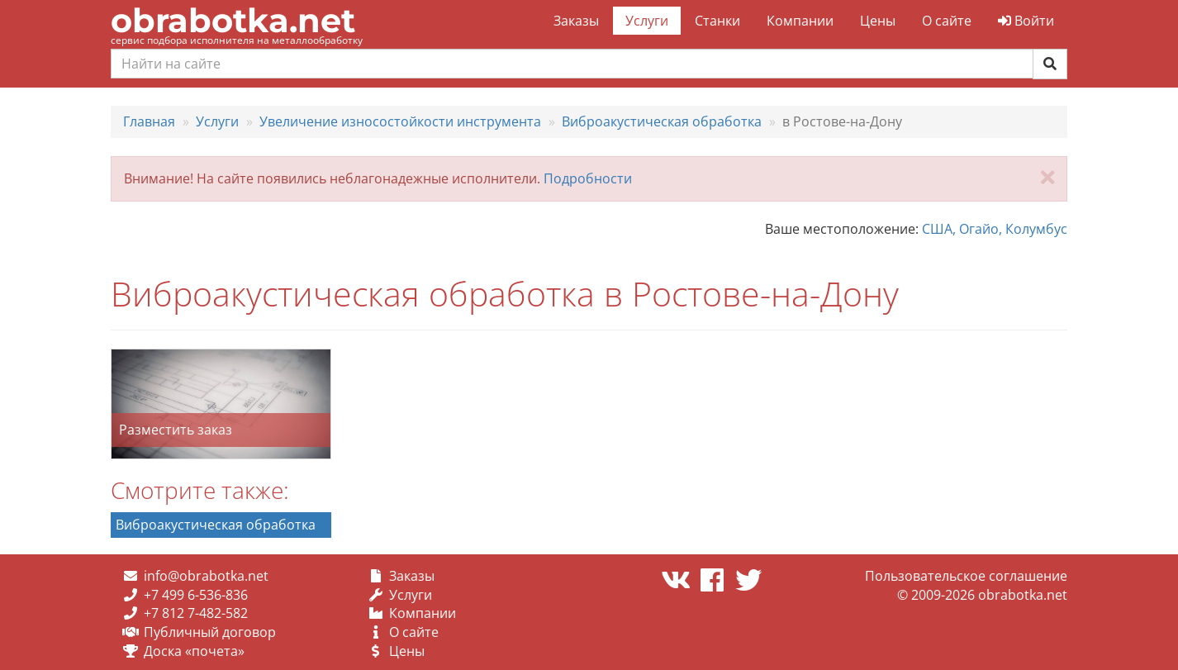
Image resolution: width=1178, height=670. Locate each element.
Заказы (576, 21)
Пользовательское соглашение (966, 576)
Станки (717, 21)
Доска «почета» (194, 651)
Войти (1026, 21)
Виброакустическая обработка (216, 525)
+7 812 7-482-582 (196, 613)
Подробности (588, 178)
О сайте (946, 21)
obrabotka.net (233, 20)
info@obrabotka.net (206, 576)
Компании (800, 21)
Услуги (646, 21)
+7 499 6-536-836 (196, 595)
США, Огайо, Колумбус (994, 229)
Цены (877, 21)
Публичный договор (210, 632)
